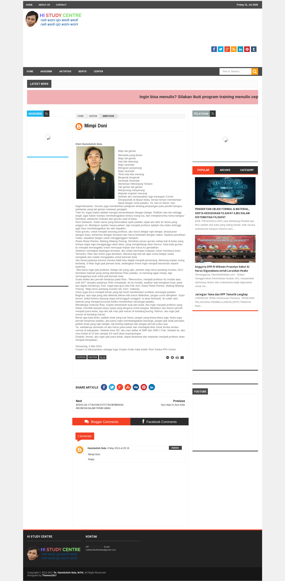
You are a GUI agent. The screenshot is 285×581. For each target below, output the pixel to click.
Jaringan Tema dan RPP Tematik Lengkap (221, 294)
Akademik (46, 71)
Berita (82, 71)
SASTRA (93, 116)
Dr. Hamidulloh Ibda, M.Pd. (69, 572)
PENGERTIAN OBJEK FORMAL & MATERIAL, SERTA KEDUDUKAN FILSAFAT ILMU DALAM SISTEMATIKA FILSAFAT (222, 213)
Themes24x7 (49, 575)
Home (29, 5)
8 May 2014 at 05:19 (118, 448)
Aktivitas (65, 71)
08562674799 (96, 547)
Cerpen (98, 71)
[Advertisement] (185, 39)
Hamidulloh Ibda (97, 448)
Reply (91, 459)
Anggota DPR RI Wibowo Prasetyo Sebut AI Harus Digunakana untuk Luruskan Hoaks (222, 269)
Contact (61, 5)
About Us (44, 5)
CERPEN (81, 357)
